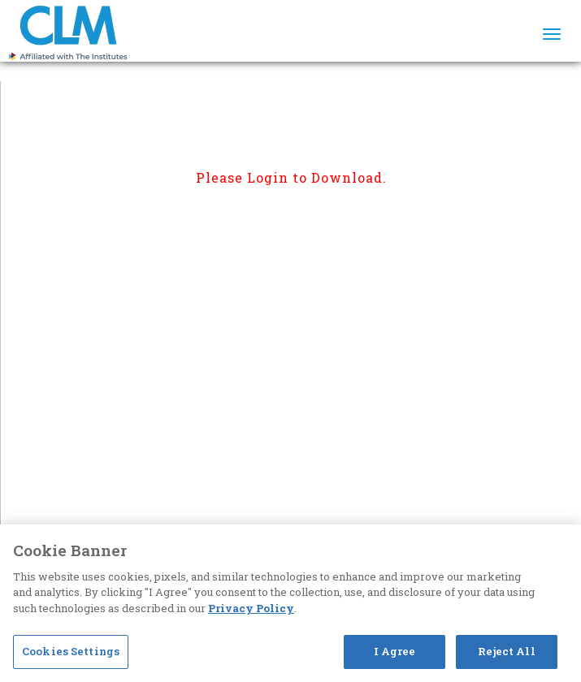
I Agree (395, 651)
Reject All (506, 651)
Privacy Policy (251, 608)
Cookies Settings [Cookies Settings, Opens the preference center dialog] (70, 651)
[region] (290, 603)
